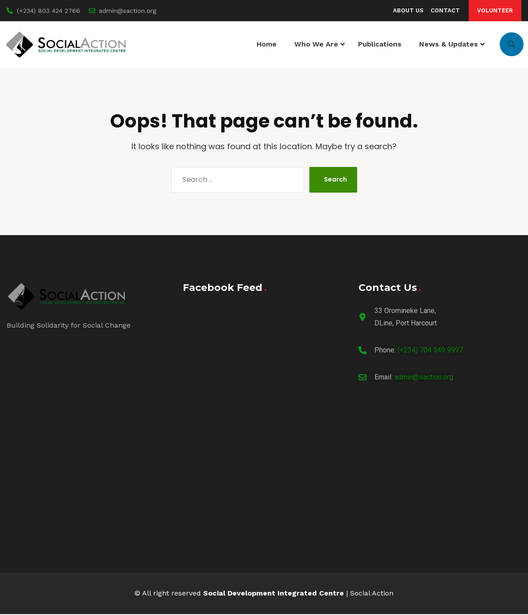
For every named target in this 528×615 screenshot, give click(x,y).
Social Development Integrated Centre (273, 594)
